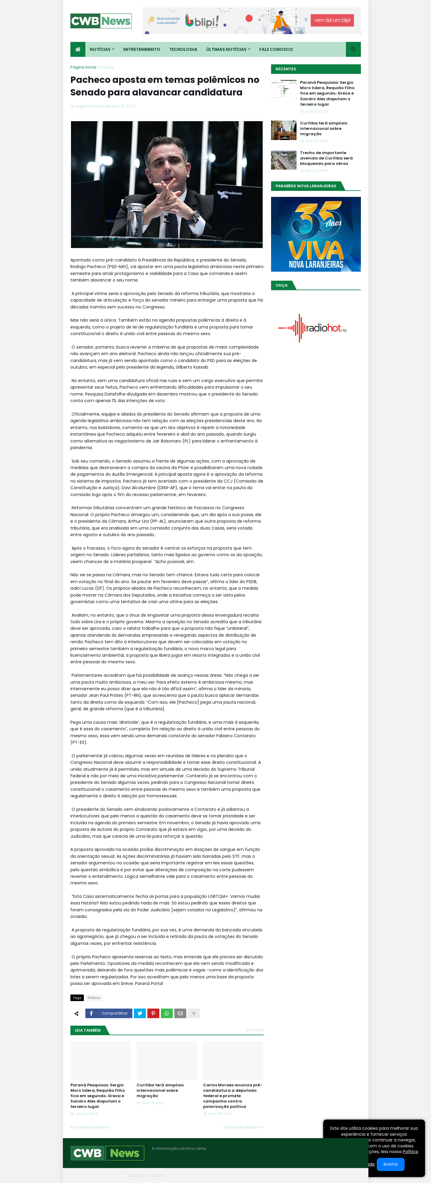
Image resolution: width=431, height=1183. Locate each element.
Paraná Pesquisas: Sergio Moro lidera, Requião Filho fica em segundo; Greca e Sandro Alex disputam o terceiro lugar (97, 1096)
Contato (324, 1175)
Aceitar (390, 1164)
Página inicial (83, 67)
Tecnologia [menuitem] (183, 49)
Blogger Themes (109, 1175)
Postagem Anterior (91, 1127)
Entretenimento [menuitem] (141, 49)
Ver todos (255, 1030)
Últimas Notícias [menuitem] (226, 49)
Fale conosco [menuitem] (276, 49)
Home (270, 1175)
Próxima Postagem (242, 1127)
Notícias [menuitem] (100, 49)
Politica (107, 67)
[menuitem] (77, 49)
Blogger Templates (147, 1175)
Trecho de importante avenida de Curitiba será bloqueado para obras (326, 158)
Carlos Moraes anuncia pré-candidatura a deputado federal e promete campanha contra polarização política (232, 1096)
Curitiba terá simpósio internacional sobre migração (160, 1090)
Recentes (286, 69)
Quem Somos (296, 1175)
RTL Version (350, 1175)
